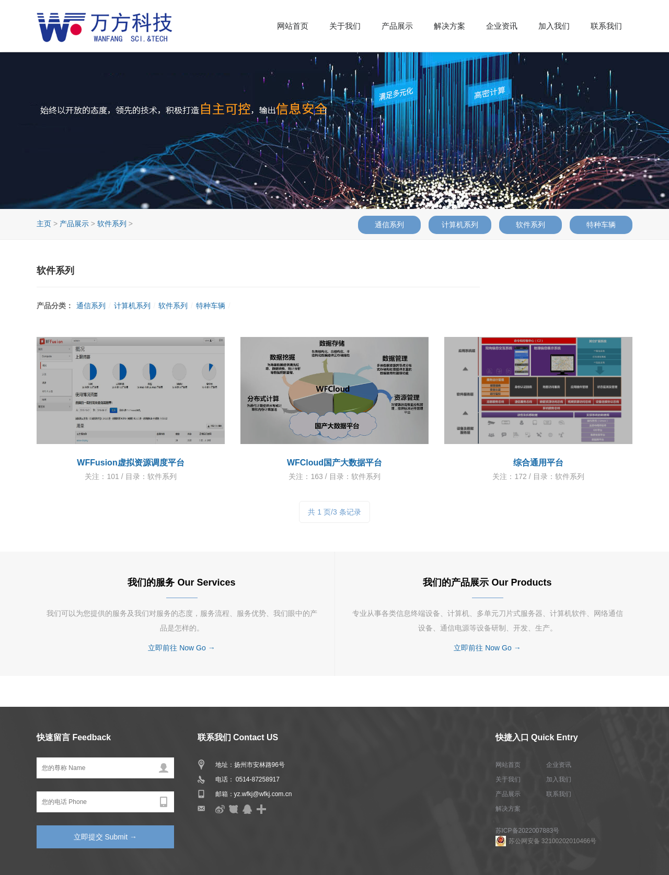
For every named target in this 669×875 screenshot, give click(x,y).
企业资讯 (501, 26)
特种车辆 (601, 224)
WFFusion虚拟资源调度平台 (130, 462)
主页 (44, 223)
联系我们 (606, 26)
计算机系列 (460, 224)
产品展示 (397, 26)
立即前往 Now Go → (181, 648)
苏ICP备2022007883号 (527, 830)
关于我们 (345, 26)
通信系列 (389, 224)
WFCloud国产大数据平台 (334, 462)
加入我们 (554, 26)
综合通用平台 (538, 462)
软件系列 (530, 224)
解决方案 (449, 26)
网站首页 (292, 26)
